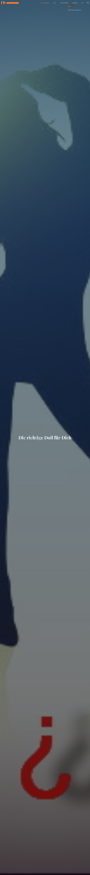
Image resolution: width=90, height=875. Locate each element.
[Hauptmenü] (86, 3)
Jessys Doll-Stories (13, 3)
